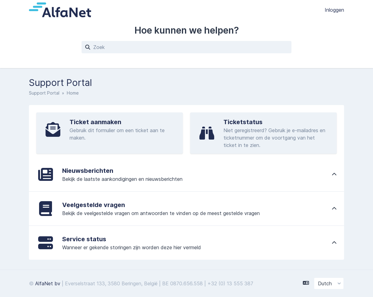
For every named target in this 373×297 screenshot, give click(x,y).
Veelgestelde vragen (93, 205)
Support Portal (44, 93)
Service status (84, 239)
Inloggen (334, 10)
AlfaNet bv (47, 283)
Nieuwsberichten (87, 170)
